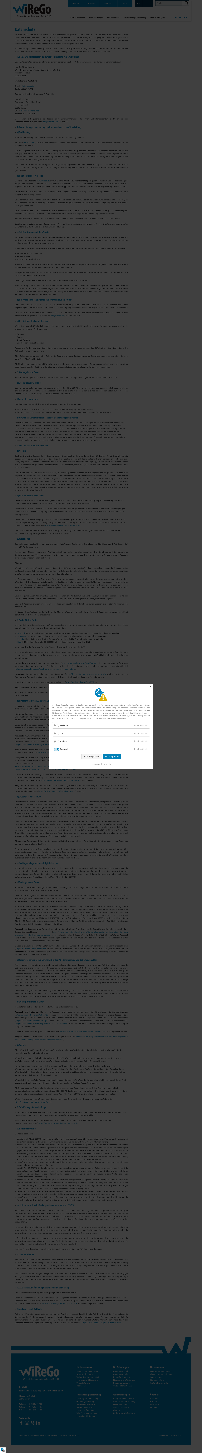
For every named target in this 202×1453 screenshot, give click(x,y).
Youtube (63, 741)
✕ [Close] (150, 687)
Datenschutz (106, 763)
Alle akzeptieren (111, 756)
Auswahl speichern (91, 756)
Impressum (95, 763)
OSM (62, 733)
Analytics (64, 725)
